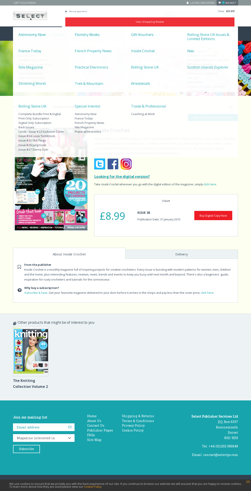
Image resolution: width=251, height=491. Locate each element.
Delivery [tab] (181, 254)
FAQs (91, 435)
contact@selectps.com (220, 455)
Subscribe (26, 449)
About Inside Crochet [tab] (69, 254)
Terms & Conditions (138, 421)
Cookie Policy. (93, 487)
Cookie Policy (133, 430)
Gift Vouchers (25, 2)
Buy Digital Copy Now (213, 216)
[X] (248, 481)
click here (210, 184)
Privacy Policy (133, 425)
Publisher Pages (100, 430)
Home (17, 107)
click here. (207, 293)
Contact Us (95, 425)
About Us (94, 421)
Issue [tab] (166, 200)
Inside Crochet (37, 107)
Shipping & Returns (138, 416)
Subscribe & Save (35, 293)
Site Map (94, 440)
